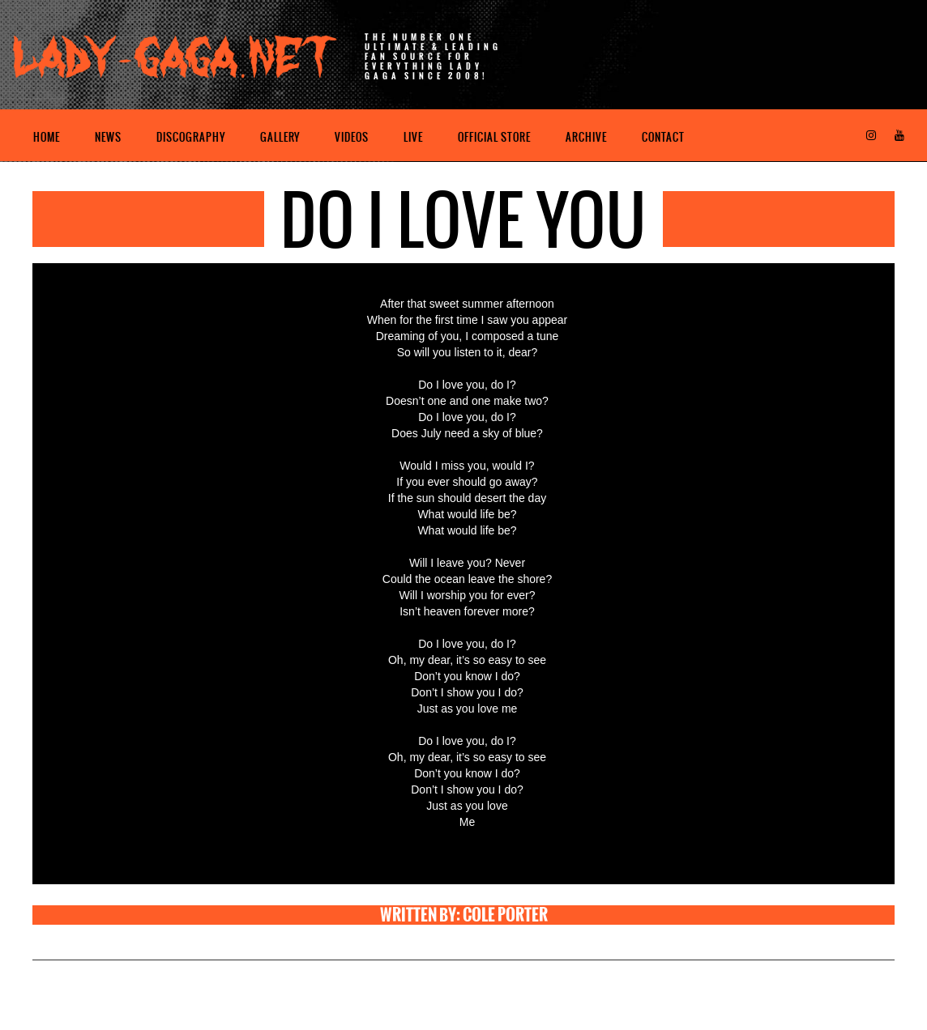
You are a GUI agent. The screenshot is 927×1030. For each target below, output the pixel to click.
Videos (352, 137)
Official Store (494, 137)
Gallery (280, 137)
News (108, 137)
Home (46, 137)
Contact (663, 137)
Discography (190, 137)
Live (413, 137)
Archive (586, 137)
